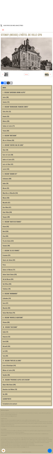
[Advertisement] (26, 11)
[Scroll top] (50, 451)
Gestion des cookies (26, 452)
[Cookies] (3, 450)
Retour (26, 74)
